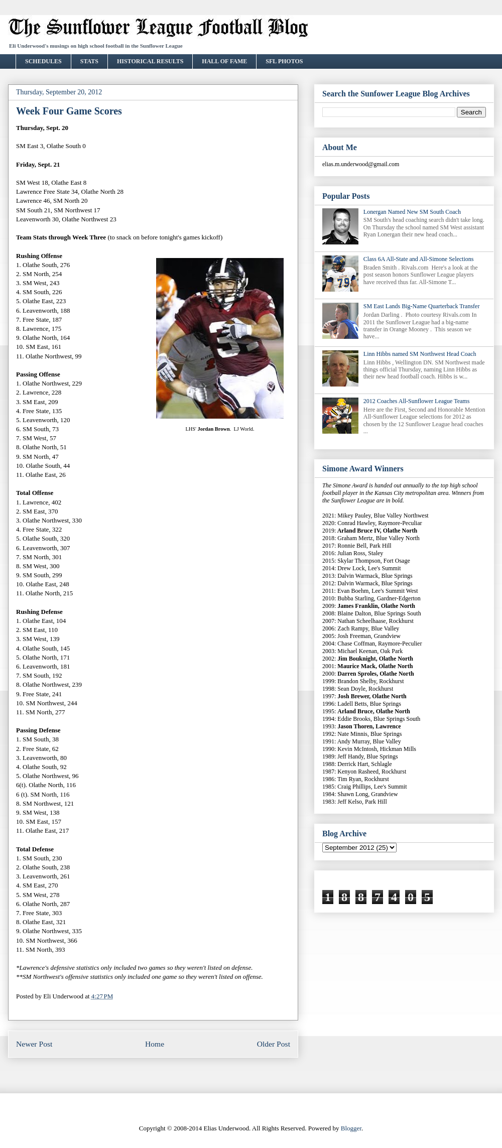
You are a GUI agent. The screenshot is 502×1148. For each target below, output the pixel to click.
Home (154, 1044)
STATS (89, 61)
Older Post (273, 1044)
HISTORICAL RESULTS (150, 61)
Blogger (351, 1128)
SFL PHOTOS (284, 61)
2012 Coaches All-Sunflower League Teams (416, 401)
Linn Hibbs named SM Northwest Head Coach (419, 353)
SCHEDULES (43, 61)
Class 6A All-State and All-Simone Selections (418, 259)
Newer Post (34, 1044)
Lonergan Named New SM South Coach (412, 211)
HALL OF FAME (224, 61)
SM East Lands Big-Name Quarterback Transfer (421, 306)
